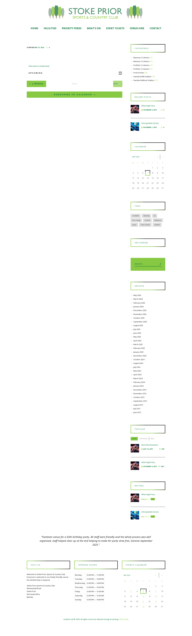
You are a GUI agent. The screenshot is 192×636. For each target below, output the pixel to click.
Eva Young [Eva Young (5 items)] (136, 226)
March (138, 307)
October (138, 326)
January (138, 315)
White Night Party (148, 108)
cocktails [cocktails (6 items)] (135, 221)
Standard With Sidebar (143, 78)
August (138, 334)
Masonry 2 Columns (141, 59)
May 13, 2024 (39, 48)
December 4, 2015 (150, 113)
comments (144, 448)
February (139, 311)
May (137, 304)
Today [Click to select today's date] (74, 84)
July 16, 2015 (148, 459)
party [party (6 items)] (134, 230)
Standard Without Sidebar (144, 82)
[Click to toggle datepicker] (37, 73)
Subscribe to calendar (73, 95)
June (137, 341)
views (134, 448)
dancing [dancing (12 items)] (147, 221)
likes (154, 448)
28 (143, 619)
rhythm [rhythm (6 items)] (158, 230)
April (137, 349)
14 (143, 609)
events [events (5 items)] (148, 226)
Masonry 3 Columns (141, 63)
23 (155, 614)
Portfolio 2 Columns (141, 66)
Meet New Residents (150, 455)
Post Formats (138, 74)
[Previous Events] (39, 84)
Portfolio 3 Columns (141, 70)
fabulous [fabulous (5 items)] (158, 226)
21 (143, 614)
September (140, 330)
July (137, 338)
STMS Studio (123, 632)
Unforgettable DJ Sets (150, 126)
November (140, 323)
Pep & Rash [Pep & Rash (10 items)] (145, 230)
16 (155, 609)
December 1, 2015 (150, 130)
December (139, 319)
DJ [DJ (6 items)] (155, 221)
